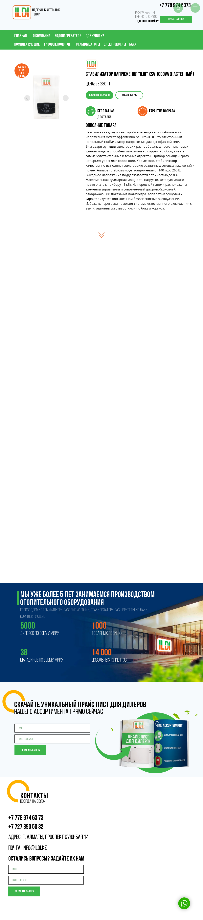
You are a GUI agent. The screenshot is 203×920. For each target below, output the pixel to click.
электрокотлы (115, 44)
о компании (41, 36)
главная (20, 36)
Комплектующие (27, 44)
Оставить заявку (30, 750)
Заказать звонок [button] (176, 19)
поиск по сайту (149, 21)
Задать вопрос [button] (129, 95)
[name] (52, 728)
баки (132, 44)
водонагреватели (68, 36)
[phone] (52, 738)
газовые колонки (57, 44)
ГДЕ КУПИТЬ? (95, 36)
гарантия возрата (162, 111)
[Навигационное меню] (195, 8)
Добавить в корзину (99, 95)
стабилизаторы (88, 44)
